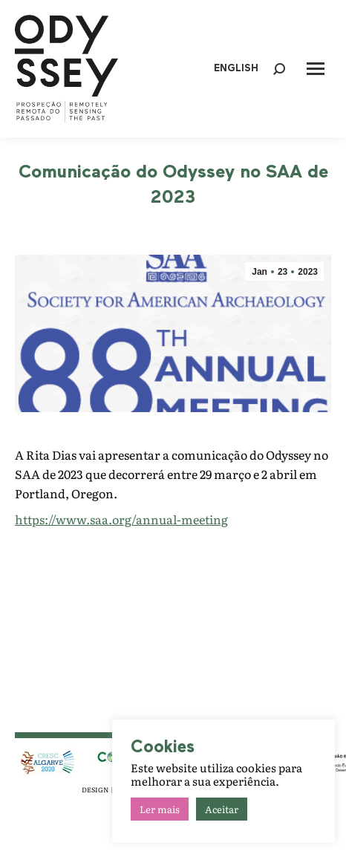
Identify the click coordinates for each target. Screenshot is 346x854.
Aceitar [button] (221, 809)
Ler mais (160, 809)
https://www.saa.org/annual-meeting (121, 519)
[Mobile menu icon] (315, 68)
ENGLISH (236, 69)
